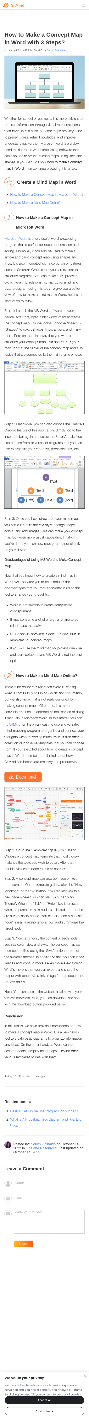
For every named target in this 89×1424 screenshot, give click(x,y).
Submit (23, 1243)
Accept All (44, 1400)
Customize (44, 1411)
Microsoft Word (15, 238)
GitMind (15, 724)
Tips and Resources (41, 1148)
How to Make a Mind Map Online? (35, 203)
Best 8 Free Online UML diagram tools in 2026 (44, 1111)
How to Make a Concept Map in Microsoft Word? (46, 194)
